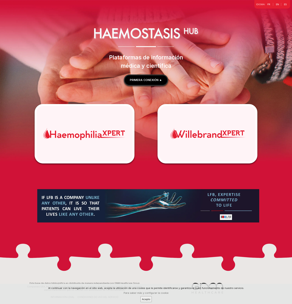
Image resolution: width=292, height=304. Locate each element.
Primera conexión (146, 80)
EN (277, 4)
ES (285, 4)
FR (269, 4)
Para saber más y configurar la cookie (146, 293)
